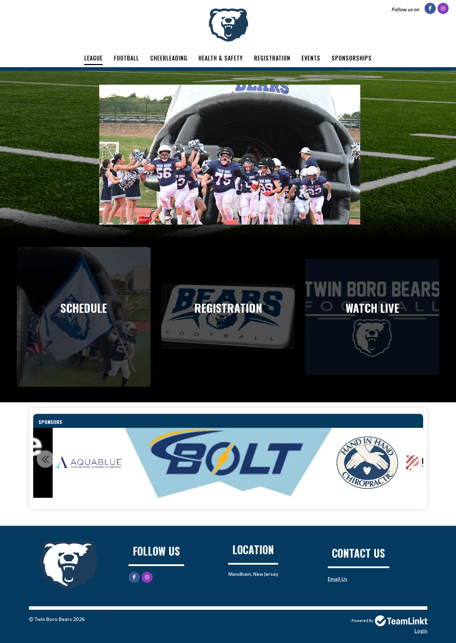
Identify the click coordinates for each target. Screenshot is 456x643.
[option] (89, 463)
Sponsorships (352, 58)
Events (311, 58)
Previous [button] (45, 459)
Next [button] (411, 459)
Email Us (337, 579)
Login (420, 631)
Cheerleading (168, 58)
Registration (272, 58)
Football (126, 58)
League (93, 58)
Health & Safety (220, 58)
